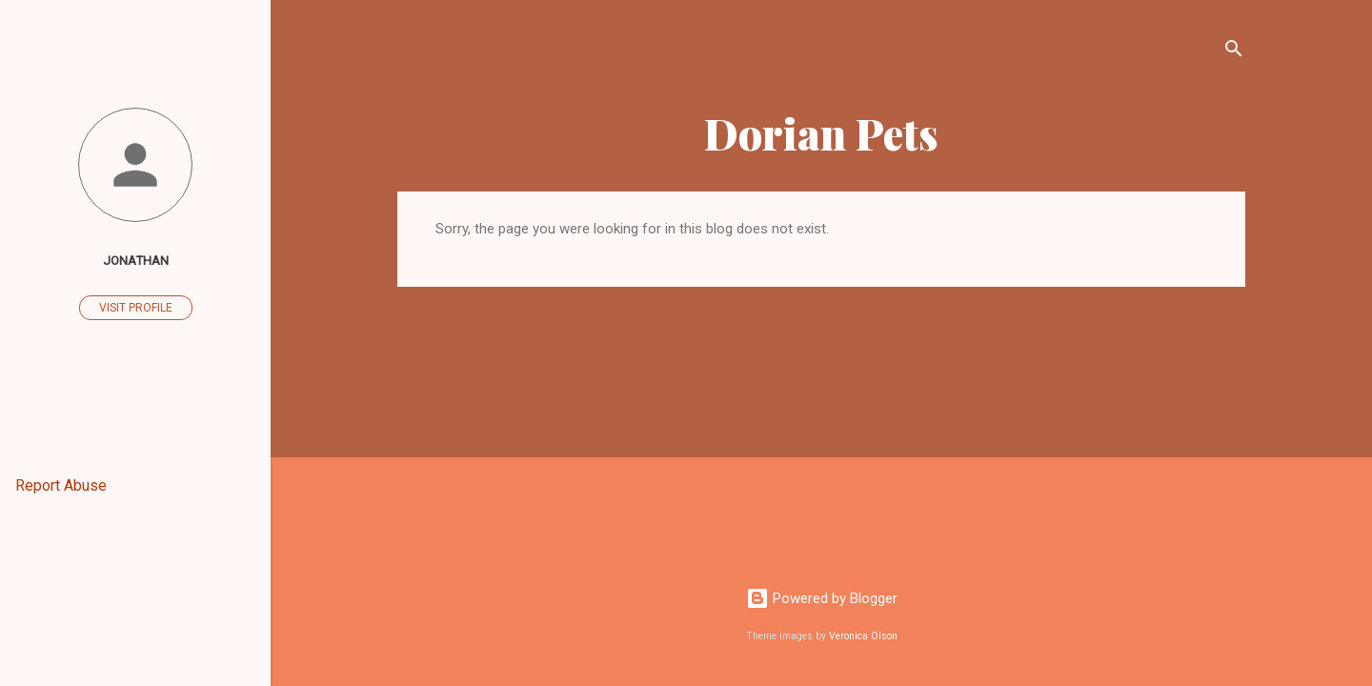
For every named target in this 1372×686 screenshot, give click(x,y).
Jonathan (136, 260)
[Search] (1233, 52)
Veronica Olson (863, 636)
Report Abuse (61, 485)
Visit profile (135, 307)
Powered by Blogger (822, 598)
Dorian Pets (821, 133)
